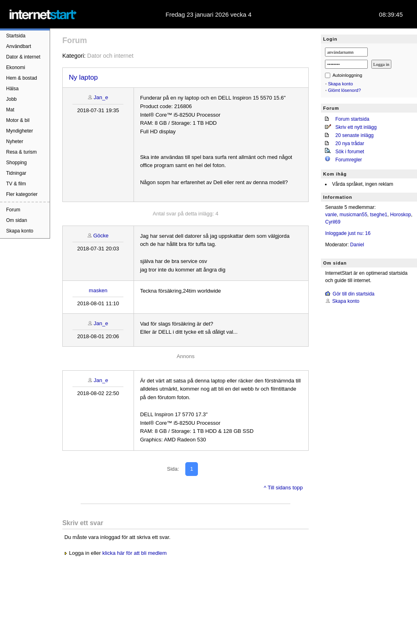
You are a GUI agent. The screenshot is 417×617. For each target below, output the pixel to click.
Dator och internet (110, 55)
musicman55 (353, 214)
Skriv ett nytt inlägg (355, 127)
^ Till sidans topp (283, 487)
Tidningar (16, 173)
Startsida (15, 36)
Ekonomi (15, 67)
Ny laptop (83, 77)
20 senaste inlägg (354, 135)
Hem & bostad (21, 78)
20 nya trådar (349, 143)
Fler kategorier (21, 194)
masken (98, 290)
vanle (331, 214)
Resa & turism (21, 152)
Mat (10, 110)
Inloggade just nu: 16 (347, 233)
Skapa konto (19, 231)
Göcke (101, 235)
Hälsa (12, 88)
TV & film (16, 184)
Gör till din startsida (354, 294)
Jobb (11, 99)
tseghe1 (379, 214)
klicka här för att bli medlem (134, 553)
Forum (13, 210)
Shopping (16, 162)
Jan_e (101, 97)
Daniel (357, 245)
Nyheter (14, 141)
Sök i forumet (349, 151)
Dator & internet (23, 57)
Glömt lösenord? (344, 90)
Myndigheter (19, 131)
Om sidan (16, 220)
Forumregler (348, 160)
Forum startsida (352, 119)
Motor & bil (17, 120)
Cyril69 (332, 222)
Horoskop (400, 214)
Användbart (18, 46)
